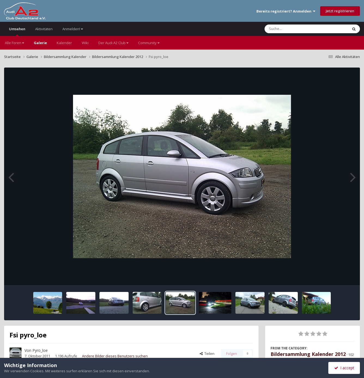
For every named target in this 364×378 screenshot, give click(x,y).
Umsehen (17, 31)
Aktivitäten (44, 28)
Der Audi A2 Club (113, 42)
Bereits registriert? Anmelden (285, 11)
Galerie (40, 42)
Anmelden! (72, 28)
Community (148, 42)
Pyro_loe (40, 350)
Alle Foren (14, 42)
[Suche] (295, 29)
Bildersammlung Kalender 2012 (308, 354)
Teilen (207, 353)
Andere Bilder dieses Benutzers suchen (115, 355)
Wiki (85, 42)
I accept (344, 367)
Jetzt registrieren (340, 10)
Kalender (64, 42)
